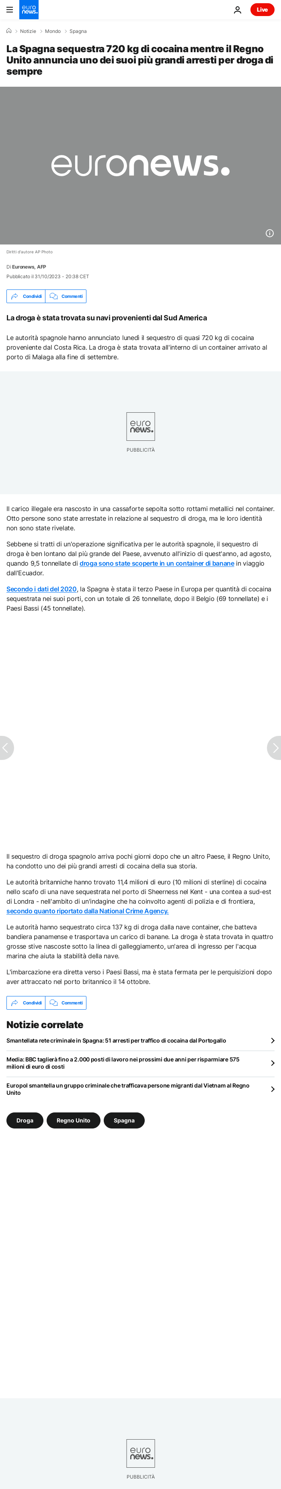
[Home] (8, 31)
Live (262, 9)
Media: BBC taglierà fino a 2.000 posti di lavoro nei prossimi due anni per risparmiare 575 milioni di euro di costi (123, 1063)
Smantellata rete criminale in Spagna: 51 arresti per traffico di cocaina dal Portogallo (116, 1040)
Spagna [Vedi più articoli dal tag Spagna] (124, 1120)
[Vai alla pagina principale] (29, 9)
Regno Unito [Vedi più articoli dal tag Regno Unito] (73, 1120)
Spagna (78, 31)
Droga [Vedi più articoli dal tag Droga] (24, 1120)
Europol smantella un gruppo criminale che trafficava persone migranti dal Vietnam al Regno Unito (128, 1089)
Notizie (28, 31)
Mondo (53, 31)
